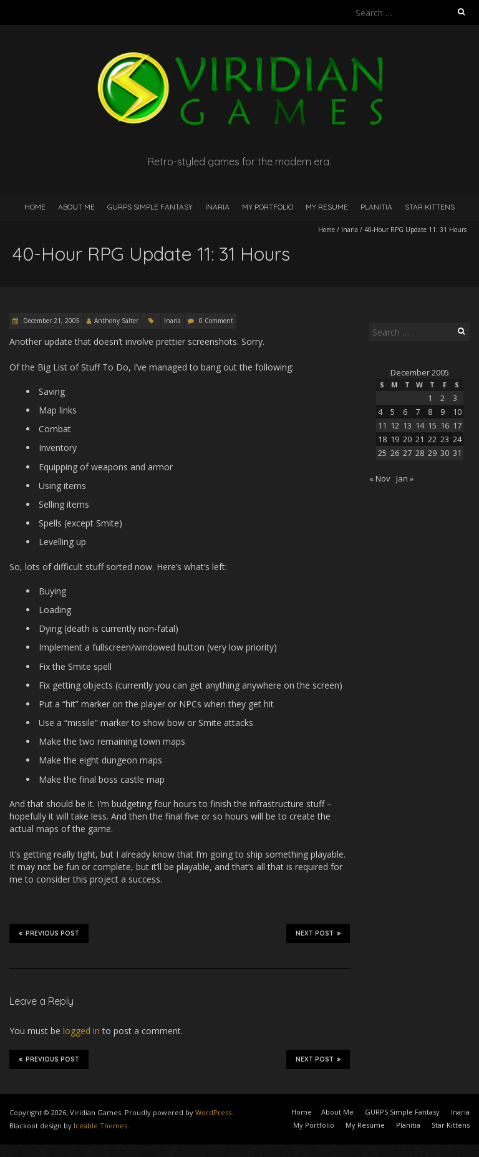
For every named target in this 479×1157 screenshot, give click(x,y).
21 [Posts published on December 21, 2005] (419, 439)
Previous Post (49, 933)
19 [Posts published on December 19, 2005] (394, 439)
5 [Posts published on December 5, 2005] (392, 411)
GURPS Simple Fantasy (150, 206)
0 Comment (216, 320)
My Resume (327, 206)
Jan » (405, 478)
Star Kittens (430, 206)
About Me (76, 206)
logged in (81, 1031)
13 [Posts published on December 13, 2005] (407, 425)
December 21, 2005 (50, 320)
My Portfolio (267, 206)
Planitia (376, 206)
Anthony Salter (116, 320)
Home (35, 206)
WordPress (213, 1112)
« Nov (379, 478)
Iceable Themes (100, 1125)
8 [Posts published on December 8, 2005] (430, 411)
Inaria (217, 206)
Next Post (318, 933)
